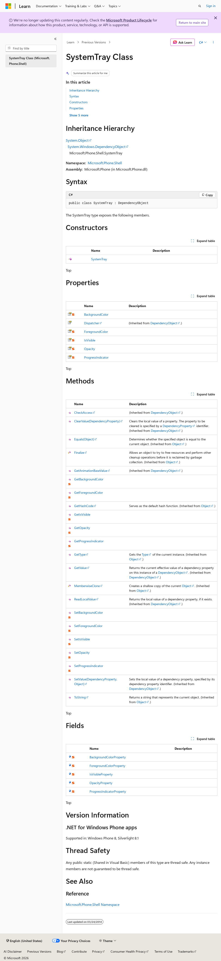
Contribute (79, 951)
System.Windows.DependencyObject (96, 146)
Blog (60, 951)
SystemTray (99, 259)
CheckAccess (83, 412)
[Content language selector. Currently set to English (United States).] (24, 941)
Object (176, 444)
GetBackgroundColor (88, 479)
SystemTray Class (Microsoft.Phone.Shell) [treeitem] (29, 61)
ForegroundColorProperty (107, 766)
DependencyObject (163, 323)
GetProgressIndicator (89, 541)
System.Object (77, 140)
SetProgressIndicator (88, 666)
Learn (70, 42)
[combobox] (31, 48)
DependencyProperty (177, 426)
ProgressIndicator (96, 357)
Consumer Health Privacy (128, 951)
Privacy (97, 951)
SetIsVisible (82, 639)
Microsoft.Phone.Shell (105, 162)
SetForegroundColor (88, 626)
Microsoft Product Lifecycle (129, 20)
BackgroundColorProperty (108, 757)
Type (145, 554)
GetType (80, 554)
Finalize (79, 452)
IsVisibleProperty (101, 774)
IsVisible (89, 340)
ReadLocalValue (85, 599)
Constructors (78, 102)
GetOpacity (82, 528)
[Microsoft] (8, 6)
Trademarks (186, 951)
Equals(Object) (84, 439)
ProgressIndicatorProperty (108, 791)
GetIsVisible (82, 514)
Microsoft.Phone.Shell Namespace (92, 904)
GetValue (80, 568)
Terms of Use (163, 951)
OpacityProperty (101, 783)
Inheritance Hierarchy (84, 90)
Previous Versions (94, 42)
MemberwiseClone (87, 586)
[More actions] (213, 42)
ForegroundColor (96, 331)
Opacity (89, 349)
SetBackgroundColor (88, 612)
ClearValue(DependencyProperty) (97, 421)
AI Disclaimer (13, 951)
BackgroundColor (96, 314)
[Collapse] (55, 39)
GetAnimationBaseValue (90, 470)
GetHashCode (83, 506)
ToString (80, 697)
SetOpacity (82, 652)
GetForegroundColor (88, 492)
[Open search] (199, 6)
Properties (76, 108)
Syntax (74, 96)
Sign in (211, 6)
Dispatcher (91, 323)
